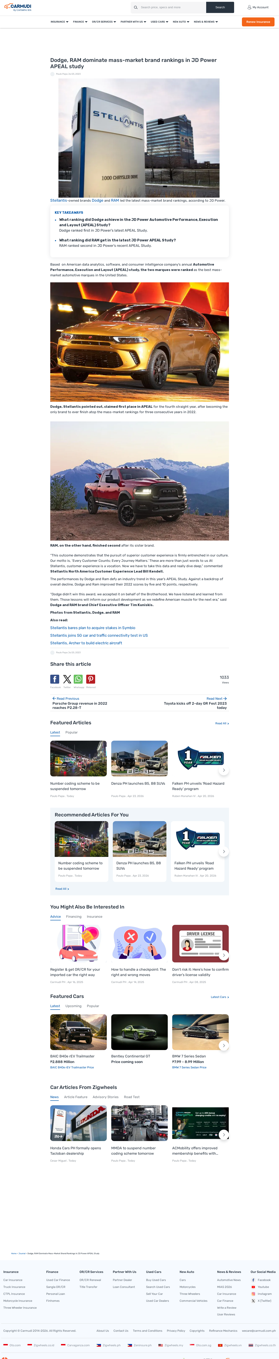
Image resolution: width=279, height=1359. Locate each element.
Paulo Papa (62, 74)
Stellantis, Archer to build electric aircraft (86, 643)
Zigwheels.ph (108, 1345)
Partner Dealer (122, 1280)
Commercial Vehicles (194, 1300)
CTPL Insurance (14, 1294)
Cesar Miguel (58, 1160)
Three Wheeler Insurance (20, 1307)
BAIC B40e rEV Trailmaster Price (72, 1067)
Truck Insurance (14, 1287)
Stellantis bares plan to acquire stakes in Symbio (92, 628)
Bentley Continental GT (130, 1056)
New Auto (179, 21)
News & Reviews (204, 21)
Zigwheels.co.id (40, 1345)
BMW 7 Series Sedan (189, 1056)
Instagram (261, 1294)
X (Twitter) (261, 1301)
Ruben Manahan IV (184, 796)
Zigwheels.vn (230, 1345)
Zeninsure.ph (140, 1345)
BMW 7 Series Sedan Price (189, 1067)
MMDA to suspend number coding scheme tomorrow (133, 1151)
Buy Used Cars (156, 1280)
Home (14, 1253)
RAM (115, 200)
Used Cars (158, 21)
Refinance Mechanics (223, 1330)
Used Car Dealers (157, 1300)
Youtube (260, 1287)
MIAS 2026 (224, 1287)
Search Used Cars (158, 1287)
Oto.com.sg (200, 1345)
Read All (220, 723)
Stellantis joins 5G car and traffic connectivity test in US (99, 635)
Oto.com (12, 1345)
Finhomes (53, 1300)
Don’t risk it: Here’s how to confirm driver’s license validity (200, 972)
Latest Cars (218, 997)
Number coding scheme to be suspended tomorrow (75, 786)
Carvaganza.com (75, 1345)
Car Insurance (12, 1280)
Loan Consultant (124, 1287)
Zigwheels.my (170, 1345)
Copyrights (197, 1330)
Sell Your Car (154, 1294)
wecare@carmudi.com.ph (259, 1330)
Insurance (57, 21)
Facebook (261, 1280)
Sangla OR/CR (55, 1287)
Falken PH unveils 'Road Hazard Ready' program (198, 786)
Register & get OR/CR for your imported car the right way (75, 972)
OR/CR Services (102, 21)
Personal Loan (55, 1294)
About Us (102, 1330)
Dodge (97, 200)
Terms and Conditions (147, 1330)
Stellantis (58, 200)
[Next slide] (224, 770)
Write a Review (226, 1307)
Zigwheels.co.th (262, 1345)
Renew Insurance (258, 21)
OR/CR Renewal (90, 1280)
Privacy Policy (176, 1330)
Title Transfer (88, 1287)
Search (220, 7)
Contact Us (120, 1330)
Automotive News (229, 1280)
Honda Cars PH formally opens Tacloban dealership (75, 1151)
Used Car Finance (58, 1280)
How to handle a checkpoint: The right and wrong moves (138, 972)
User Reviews (226, 1314)
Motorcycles (188, 1287)
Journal (22, 1253)
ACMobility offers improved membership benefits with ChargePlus (195, 1151)
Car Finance (225, 1300)
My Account (258, 7)
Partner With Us (131, 21)
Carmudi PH (58, 982)
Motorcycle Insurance (17, 1300)
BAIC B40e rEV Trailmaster (72, 1056)
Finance (78, 21)
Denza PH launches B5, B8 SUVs (138, 783)
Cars (183, 1280)
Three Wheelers (190, 1294)
